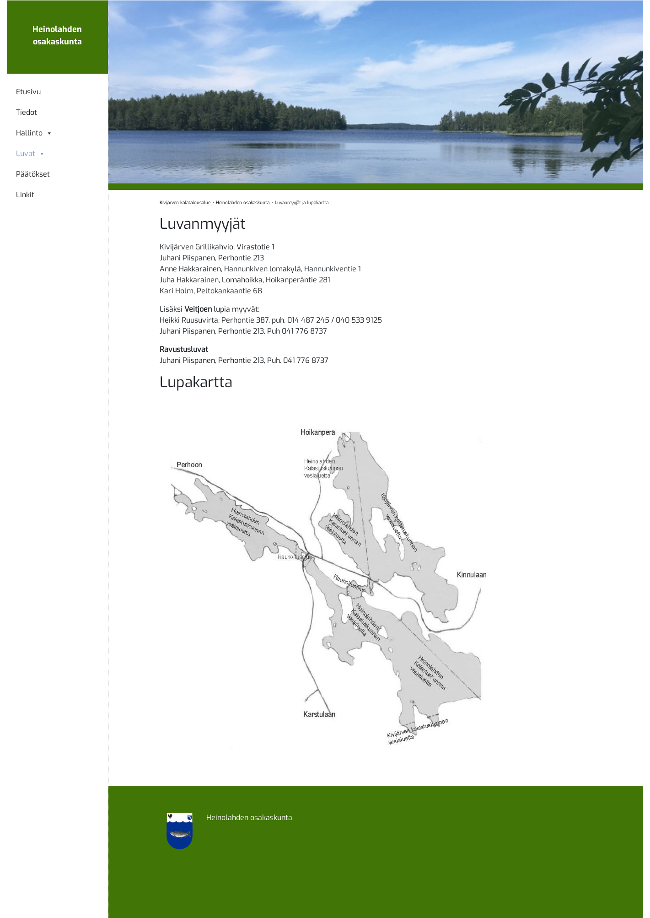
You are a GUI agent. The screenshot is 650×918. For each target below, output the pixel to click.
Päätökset (33, 174)
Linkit (25, 195)
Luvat (30, 153)
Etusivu (28, 92)
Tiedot (26, 112)
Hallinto (34, 133)
